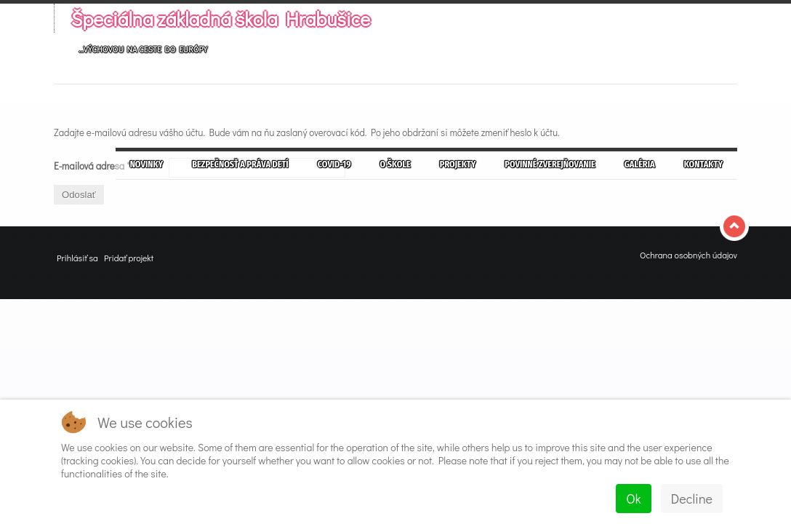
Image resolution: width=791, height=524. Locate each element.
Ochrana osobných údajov (688, 255)
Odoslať (79, 194)
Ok (633, 498)
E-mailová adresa (92, 165)
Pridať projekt (128, 257)
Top (736, 226)
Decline (691, 498)
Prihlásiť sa (77, 257)
